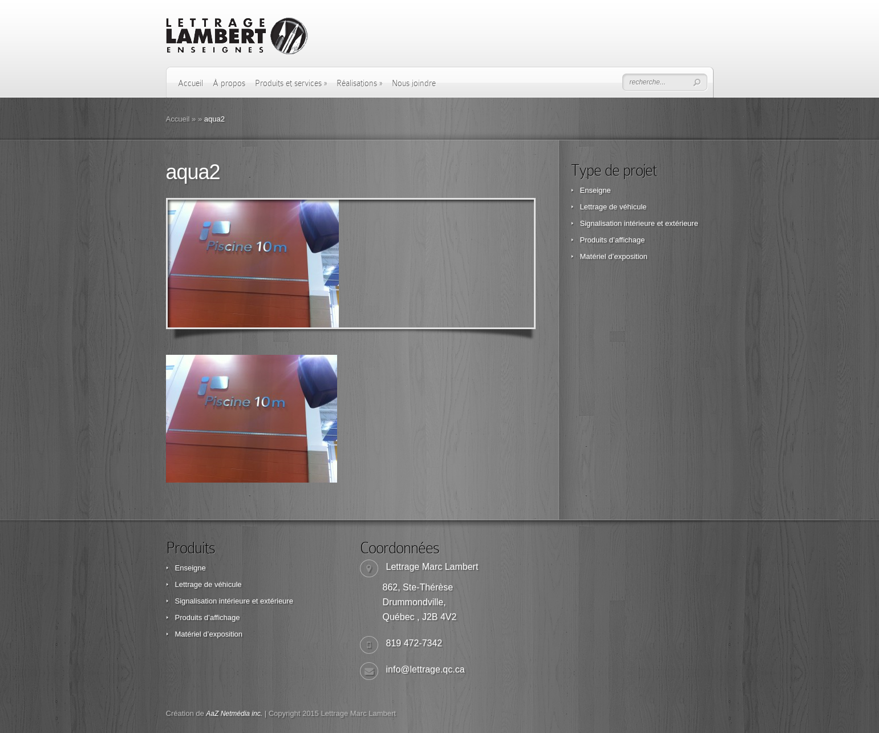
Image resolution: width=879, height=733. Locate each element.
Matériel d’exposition (614, 256)
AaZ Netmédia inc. (234, 714)
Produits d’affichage (612, 240)
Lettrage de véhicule (613, 207)
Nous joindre (414, 83)
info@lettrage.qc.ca (425, 669)
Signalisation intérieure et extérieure (639, 223)
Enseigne (595, 190)
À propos (229, 83)
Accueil (190, 83)
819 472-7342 (414, 643)
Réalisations (359, 83)
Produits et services (291, 83)
